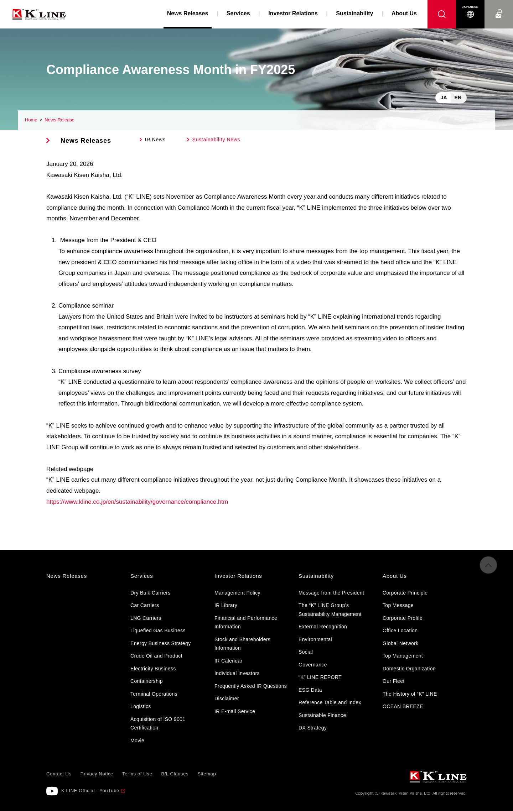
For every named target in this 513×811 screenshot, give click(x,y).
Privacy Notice (97, 773)
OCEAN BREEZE (403, 706)
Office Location (400, 630)
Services (238, 13)
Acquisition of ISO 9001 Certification (157, 723)
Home (31, 119)
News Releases (86, 140)
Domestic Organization (409, 668)
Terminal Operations (153, 694)
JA (444, 97)
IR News (155, 139)
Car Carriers (144, 605)
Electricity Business (153, 668)
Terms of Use (137, 773)
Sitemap (206, 773)
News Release (59, 119)
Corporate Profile (403, 618)
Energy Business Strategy (160, 643)
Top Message (398, 605)
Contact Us (498, 7)
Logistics (140, 706)
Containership (146, 681)
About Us (404, 13)
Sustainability (354, 13)
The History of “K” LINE (410, 694)
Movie (137, 740)
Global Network (401, 643)
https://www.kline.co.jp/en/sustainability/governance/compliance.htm (137, 501)
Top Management (403, 656)
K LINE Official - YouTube (90, 790)
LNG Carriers (145, 618)
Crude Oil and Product (156, 656)
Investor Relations (293, 13)
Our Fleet (394, 681)
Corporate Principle (405, 593)
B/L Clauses (174, 773)
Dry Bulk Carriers (150, 593)
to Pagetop (488, 570)
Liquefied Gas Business (158, 630)
